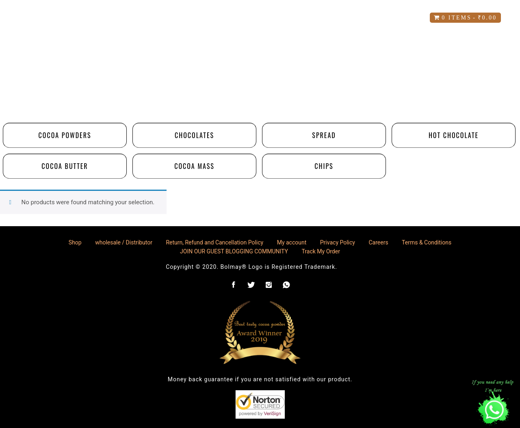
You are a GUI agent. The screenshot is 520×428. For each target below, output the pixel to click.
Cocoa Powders (65, 135)
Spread (324, 135)
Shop (131, 18)
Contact (307, 18)
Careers (359, 18)
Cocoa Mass (194, 166)
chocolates (194, 135)
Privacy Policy (337, 242)
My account (183, 18)
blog (403, 18)
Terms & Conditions (426, 242)
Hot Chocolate (454, 135)
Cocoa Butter (64, 166)
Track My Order (320, 251)
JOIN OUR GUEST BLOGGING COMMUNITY (234, 251)
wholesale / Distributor (123, 242)
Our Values (248, 18)
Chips (323, 166)
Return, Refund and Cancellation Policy (214, 242)
